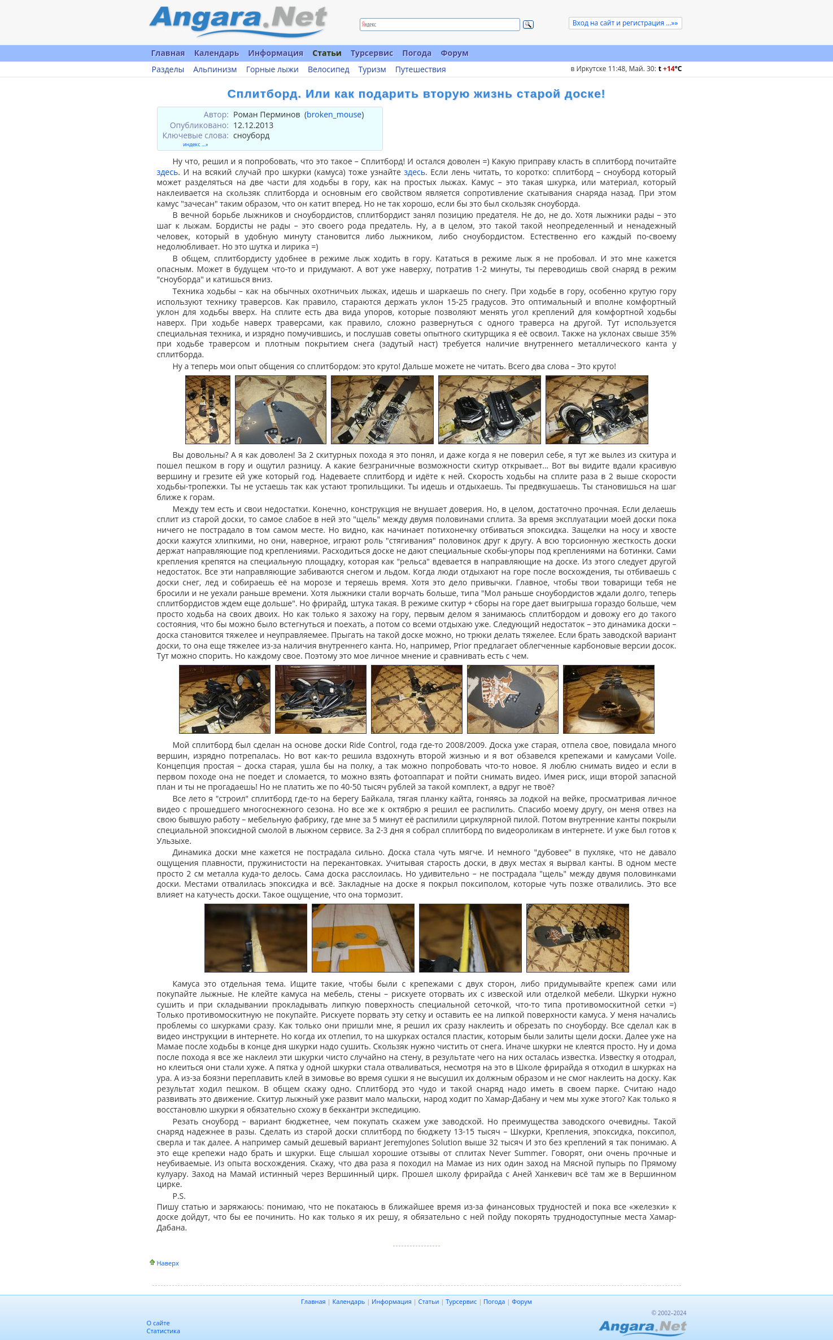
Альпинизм (215, 69)
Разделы (168, 69)
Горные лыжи (272, 69)
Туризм (372, 69)
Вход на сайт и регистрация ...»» (625, 23)
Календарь (216, 52)
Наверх (168, 1263)
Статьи (327, 52)
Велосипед (329, 69)
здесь (167, 172)
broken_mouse (334, 114)
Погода (416, 52)
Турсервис (372, 52)
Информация (275, 52)
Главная (168, 52)
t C (670, 68)
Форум (454, 52)
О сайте (158, 1323)
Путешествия (420, 69)
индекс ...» (195, 144)
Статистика (164, 1330)
